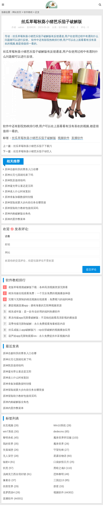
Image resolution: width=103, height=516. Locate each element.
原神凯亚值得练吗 (15, 180)
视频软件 (64, 138)
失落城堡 (11, 449)
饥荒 (8, 468)
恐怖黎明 (61, 474)
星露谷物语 (63, 455)
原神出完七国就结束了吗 (19, 174)
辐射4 (9, 461)
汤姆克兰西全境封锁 (17, 474)
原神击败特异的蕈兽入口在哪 (21, 169)
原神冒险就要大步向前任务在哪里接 (25, 202)
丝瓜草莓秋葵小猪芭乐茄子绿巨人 (32, 151)
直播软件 (77, 138)
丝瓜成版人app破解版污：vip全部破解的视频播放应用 (39, 329)
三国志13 (61, 480)
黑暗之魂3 (63, 468)
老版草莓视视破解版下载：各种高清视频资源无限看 (38, 287)
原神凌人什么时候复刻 (18, 191)
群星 (59, 486)
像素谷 (9, 480)
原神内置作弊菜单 (15, 219)
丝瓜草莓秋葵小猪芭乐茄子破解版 (34, 138)
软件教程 (28, 12)
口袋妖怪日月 (64, 461)
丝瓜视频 (11, 425)
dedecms (61, 431)
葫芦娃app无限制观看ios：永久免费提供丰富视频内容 (39, 335)
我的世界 (11, 443)
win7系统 (11, 431)
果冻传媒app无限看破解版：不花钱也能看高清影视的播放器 (42, 317)
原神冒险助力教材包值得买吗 (21, 208)
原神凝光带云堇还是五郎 (19, 185)
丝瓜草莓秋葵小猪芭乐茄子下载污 (32, 146)
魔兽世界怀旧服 (66, 437)
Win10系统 (62, 425)
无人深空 (11, 455)
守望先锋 (61, 449)
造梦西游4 (11, 492)
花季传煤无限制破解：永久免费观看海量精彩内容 (36, 323)
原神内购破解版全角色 (18, 213)
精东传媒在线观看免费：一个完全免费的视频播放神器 (39, 293)
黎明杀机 (11, 437)
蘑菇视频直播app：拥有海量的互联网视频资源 (35, 305)
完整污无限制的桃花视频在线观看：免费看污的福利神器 (40, 299)
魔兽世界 (61, 443)
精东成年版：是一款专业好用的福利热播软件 (34, 311)
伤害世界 (11, 486)
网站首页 (16, 12)
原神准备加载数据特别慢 (19, 196)
